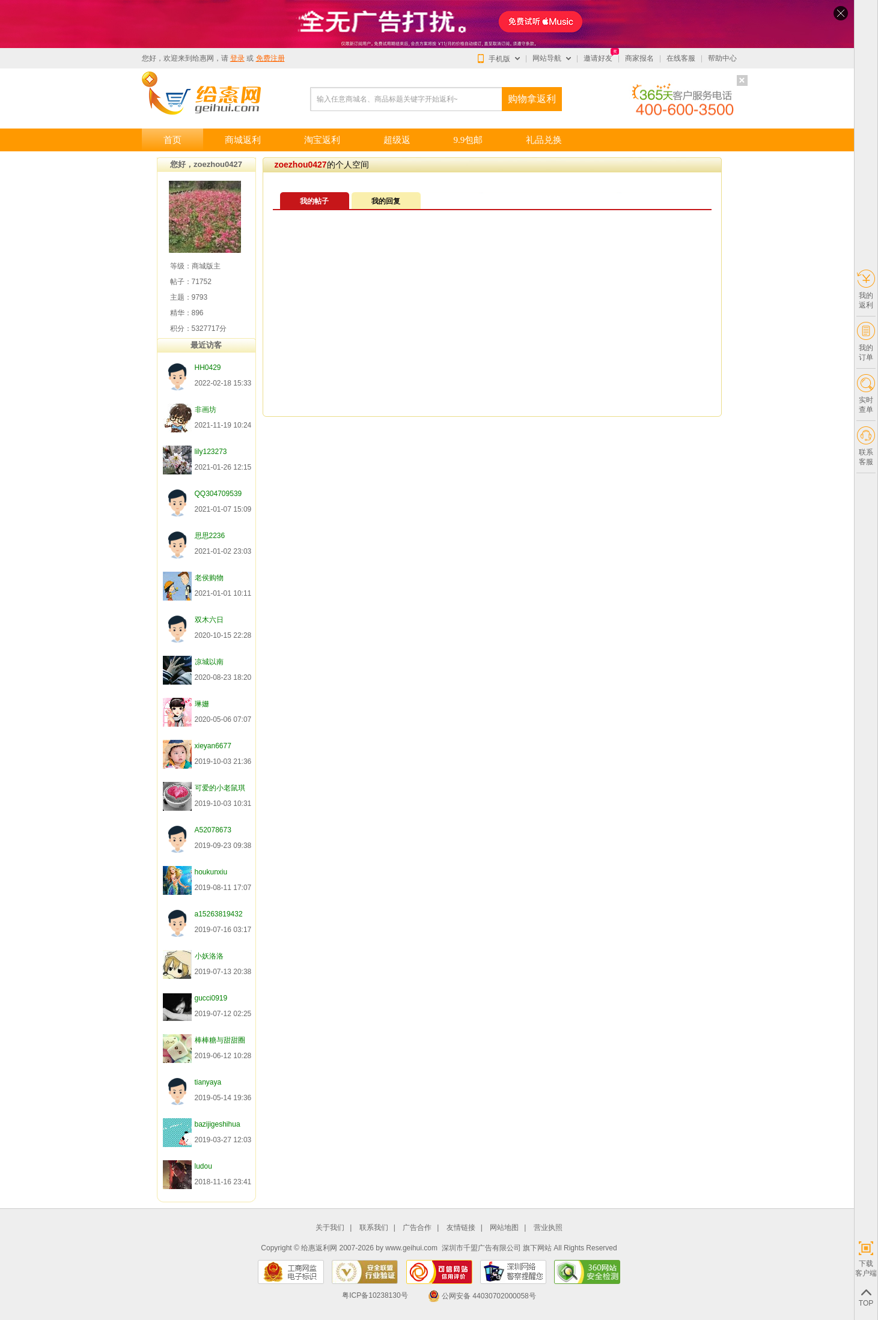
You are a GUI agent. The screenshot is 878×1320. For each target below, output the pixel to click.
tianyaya (208, 1082)
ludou (203, 1166)
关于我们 (330, 1228)
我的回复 (385, 201)
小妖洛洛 (209, 956)
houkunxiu (211, 872)
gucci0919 (211, 998)
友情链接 (461, 1228)
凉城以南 (209, 662)
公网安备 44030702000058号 (482, 1296)
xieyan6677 (213, 746)
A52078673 (213, 830)
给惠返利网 (319, 1248)
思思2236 (210, 535)
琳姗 (202, 704)
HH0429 (208, 367)
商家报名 (639, 58)
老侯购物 (209, 578)
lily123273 (211, 451)
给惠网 (203, 58)
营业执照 (548, 1228)
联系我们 (373, 1228)
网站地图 (504, 1228)
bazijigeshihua (217, 1124)
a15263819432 (219, 914)
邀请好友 (598, 58)
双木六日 (209, 620)
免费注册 (270, 58)
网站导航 (546, 58)
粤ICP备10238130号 (374, 1296)
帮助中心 (722, 58)
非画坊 (205, 409)
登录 (237, 58)
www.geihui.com (411, 1248)
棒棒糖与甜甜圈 (220, 1040)
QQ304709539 (218, 493)
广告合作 (417, 1228)
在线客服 (680, 58)
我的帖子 (314, 201)
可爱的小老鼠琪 (220, 788)
